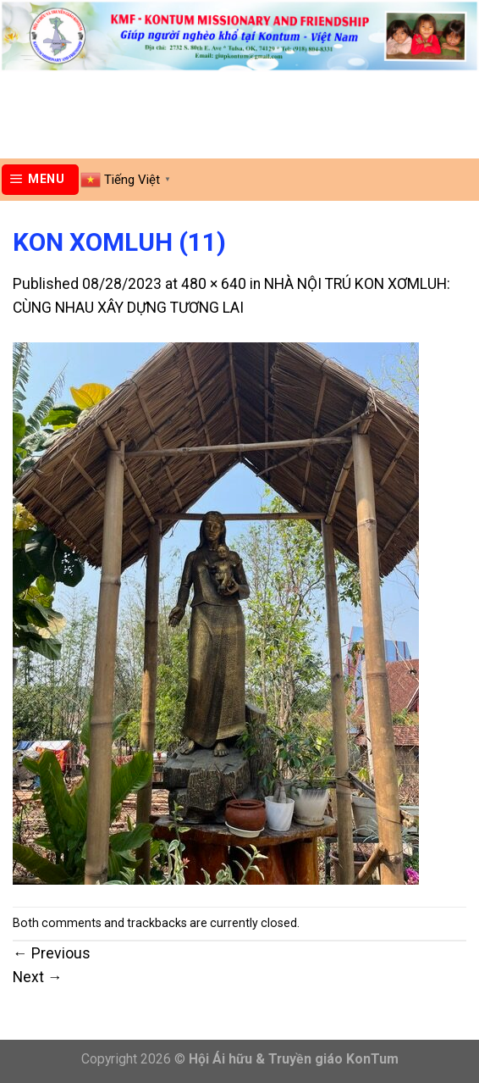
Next (38, 977)
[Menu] (41, 179)
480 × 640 (213, 283)
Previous (52, 953)
